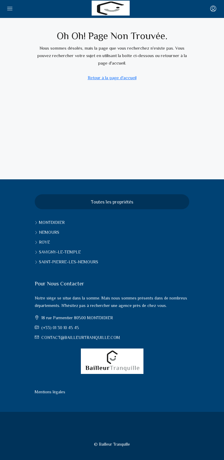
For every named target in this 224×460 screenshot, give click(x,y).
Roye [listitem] (42, 242)
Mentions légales (50, 391)
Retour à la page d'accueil (112, 77)
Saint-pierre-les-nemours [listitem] (66, 261)
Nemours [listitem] (47, 232)
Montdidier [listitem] (50, 222)
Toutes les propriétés (112, 201)
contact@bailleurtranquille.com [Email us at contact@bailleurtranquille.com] (80, 337)
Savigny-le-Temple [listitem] (58, 252)
